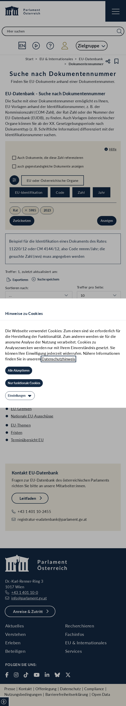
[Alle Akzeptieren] (18, 370)
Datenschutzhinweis (58, 359)
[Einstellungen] (20, 395)
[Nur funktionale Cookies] (24, 383)
